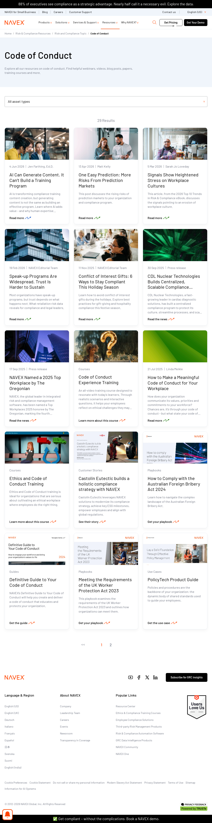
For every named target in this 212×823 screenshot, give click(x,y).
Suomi (8, 760)
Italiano (9, 726)
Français (10, 733)
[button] (83, 645)
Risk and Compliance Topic (70, 33)
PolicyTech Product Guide (173, 579)
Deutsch (9, 719)
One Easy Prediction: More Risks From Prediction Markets (105, 180)
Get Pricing (170, 22)
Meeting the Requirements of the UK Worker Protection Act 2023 (105, 585)
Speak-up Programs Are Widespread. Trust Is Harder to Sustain (33, 281)
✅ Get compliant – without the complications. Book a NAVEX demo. (106, 818)
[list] (195, 12)
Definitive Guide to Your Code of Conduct (33, 582)
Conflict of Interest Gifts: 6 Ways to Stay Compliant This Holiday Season (105, 281)
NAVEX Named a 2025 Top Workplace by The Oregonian (35, 382)
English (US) (12, 706)
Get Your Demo (196, 22)
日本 (7, 747)
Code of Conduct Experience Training (98, 379)
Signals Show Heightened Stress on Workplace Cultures (173, 180)
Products (44, 22)
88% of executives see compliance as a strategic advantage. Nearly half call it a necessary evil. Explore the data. (106, 4)
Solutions (61, 22)
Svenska (9, 753)
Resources (108, 22)
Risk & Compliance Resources (33, 33)
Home (8, 33)
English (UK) (12, 713)
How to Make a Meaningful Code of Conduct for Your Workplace (173, 382)
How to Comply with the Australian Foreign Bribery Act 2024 (174, 483)
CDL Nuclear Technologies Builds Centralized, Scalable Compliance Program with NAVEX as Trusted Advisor (174, 287)
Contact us (169, 12)
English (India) (13, 767)
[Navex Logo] (15, 22)
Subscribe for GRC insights (187, 677)
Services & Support (85, 22)
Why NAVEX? (128, 22)
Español (9, 740)
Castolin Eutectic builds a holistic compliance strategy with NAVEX (104, 483)
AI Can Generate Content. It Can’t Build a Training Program (36, 180)
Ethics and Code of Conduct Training (28, 480)
